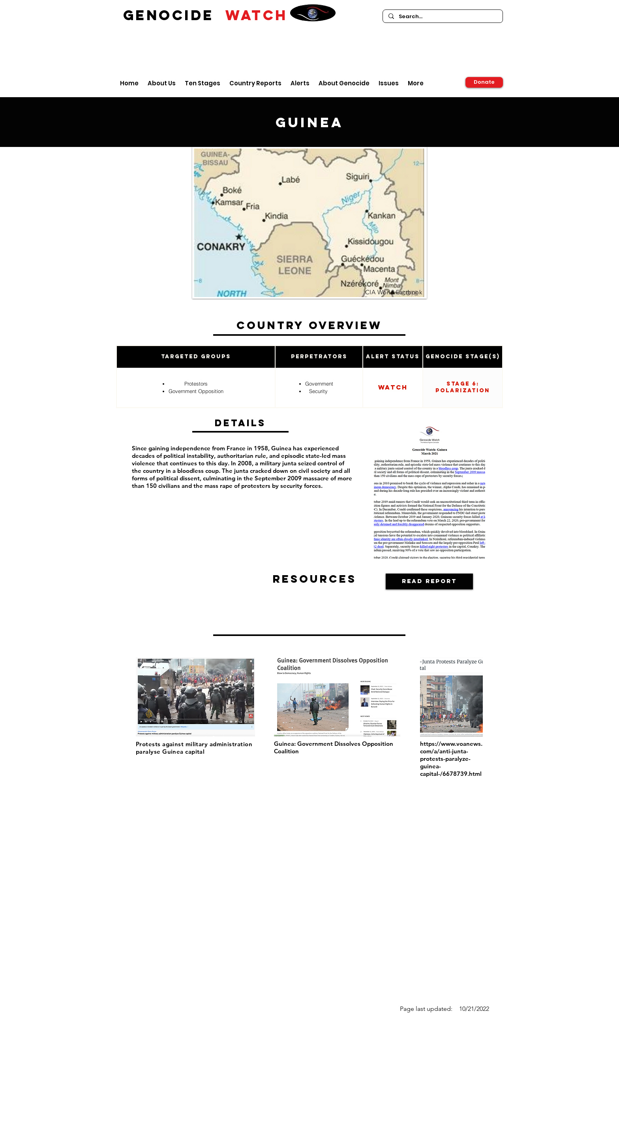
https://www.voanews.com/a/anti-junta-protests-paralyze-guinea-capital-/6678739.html (451, 758)
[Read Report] (429, 581)
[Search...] (442, 16)
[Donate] (484, 82)
